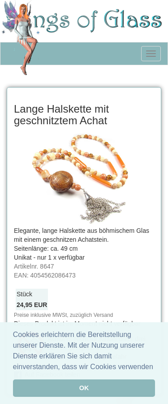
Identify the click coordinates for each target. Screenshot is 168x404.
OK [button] (84, 387)
